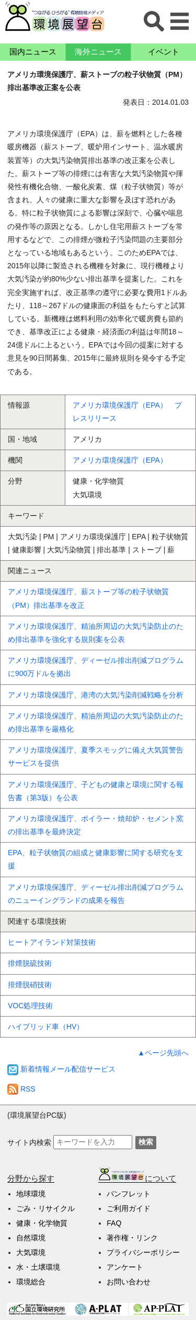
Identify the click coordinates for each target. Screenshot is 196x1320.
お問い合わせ (129, 1282)
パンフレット (129, 1194)
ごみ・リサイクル (45, 1208)
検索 (146, 1142)
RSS (21, 1089)
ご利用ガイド (129, 1208)
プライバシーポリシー (143, 1252)
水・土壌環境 (38, 1267)
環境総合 (30, 1282)
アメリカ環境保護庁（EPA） (120, 460)
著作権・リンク (132, 1238)
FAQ (114, 1223)
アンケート (125, 1267)
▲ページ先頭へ (163, 1053)
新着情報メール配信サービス (61, 1069)
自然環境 (30, 1238)
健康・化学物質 (41, 1223)
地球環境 (30, 1194)
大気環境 (30, 1252)
